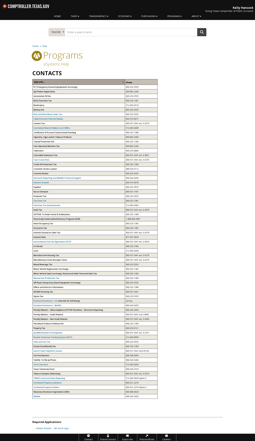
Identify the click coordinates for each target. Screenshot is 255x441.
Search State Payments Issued (47, 351)
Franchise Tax (39, 200)
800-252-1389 (132, 214)
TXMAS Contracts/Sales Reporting (49, 378)
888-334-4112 (132, 169)
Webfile (36, 396)
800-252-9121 (132, 328)
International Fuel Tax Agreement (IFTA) (52, 241)
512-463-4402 (132, 205)
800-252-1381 (132, 100)
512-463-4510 (132, 105)
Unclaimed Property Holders (46, 387)
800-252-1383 (132, 246)
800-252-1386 (132, 132)
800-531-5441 (132, 123)
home (35, 46)
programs (57, 55)
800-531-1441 (132, 191)
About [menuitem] (195, 16)
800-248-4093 (132, 355)
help (44, 46)
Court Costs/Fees (41, 159)
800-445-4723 (132, 369)
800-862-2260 (132, 91)
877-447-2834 (132, 237)
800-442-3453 (132, 178)
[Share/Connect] (108, 437)
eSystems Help (56, 64)
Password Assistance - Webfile (47, 305)
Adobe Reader (44, 428)
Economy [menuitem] (124, 16)
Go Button (201, 32)
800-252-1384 (132, 141)
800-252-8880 (132, 150)
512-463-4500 (132, 250)
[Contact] (88, 437)
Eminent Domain (41, 182)
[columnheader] (79, 82)
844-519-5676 (132, 182)
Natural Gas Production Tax (46, 278)
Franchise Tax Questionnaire (46, 205)
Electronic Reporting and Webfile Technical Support (57, 178)
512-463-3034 (132, 364)
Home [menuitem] (57, 16)
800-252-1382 (132, 269)
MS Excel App (61, 428)
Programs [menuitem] (173, 16)
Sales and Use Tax (41, 341)
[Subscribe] (127, 437)
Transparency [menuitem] (98, 16)
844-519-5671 (132, 118)
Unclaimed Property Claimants (47, 382)
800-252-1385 (132, 223)
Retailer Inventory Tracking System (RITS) (52, 337)
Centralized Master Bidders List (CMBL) (51, 128)
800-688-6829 (132, 391)
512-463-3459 (132, 128)
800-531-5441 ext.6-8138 (137, 351)
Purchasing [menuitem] (148, 16)
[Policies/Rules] (147, 437)
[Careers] (166, 437)
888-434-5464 (132, 360)
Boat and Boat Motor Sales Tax (47, 114)
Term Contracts (40, 364)
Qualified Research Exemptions (47, 332)
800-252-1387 (132, 228)
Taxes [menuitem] (74, 16)
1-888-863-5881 (133, 219)
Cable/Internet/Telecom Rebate (48, 118)
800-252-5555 (132, 87)
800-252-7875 (132, 187)
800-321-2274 (132, 382)
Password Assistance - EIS (45, 300)
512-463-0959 (132, 337)
